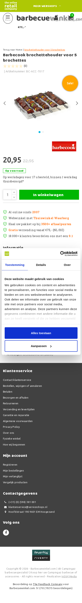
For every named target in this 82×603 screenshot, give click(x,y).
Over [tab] (67, 264)
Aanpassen (41, 346)
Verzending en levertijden (19, 409)
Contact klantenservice (17, 379)
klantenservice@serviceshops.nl (25, 507)
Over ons (8, 432)
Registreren (10, 464)
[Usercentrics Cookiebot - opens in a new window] (60, 253)
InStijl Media (69, 576)
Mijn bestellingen (13, 470)
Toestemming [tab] (14, 264)
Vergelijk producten (15, 482)
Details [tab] (41, 264)
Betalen (7, 391)
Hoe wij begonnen (14, 444)
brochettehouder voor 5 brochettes (44, 50)
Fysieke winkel (12, 438)
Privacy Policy (11, 426)
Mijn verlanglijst (12, 476)
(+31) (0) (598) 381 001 (19, 502)
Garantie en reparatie (16, 415)
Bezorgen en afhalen (15, 397)
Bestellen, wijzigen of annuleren (22, 385)
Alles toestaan (41, 333)
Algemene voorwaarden (18, 421)
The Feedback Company (47, 584)
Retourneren (10, 403)
